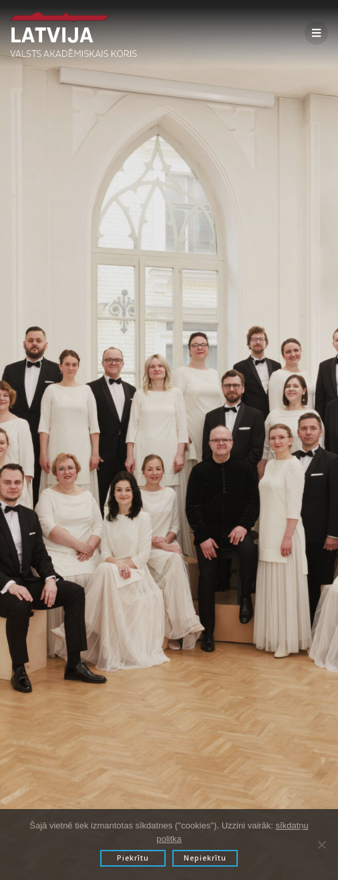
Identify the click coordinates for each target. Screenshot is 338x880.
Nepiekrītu (205, 858)
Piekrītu (133, 858)
